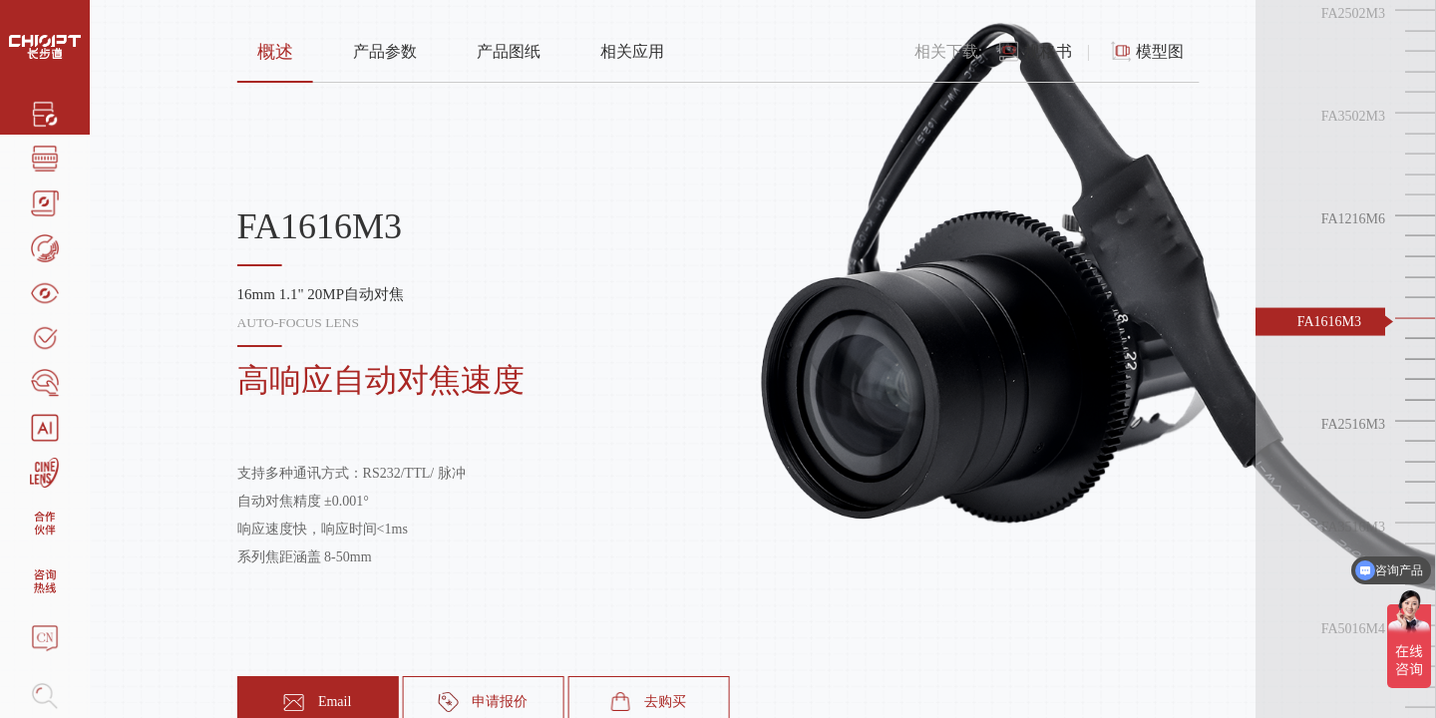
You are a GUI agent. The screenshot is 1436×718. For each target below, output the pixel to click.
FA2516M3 (1353, 423)
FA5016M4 (1353, 628)
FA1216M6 (1353, 218)
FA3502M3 (1353, 116)
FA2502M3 (1353, 13)
